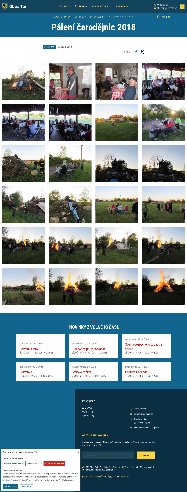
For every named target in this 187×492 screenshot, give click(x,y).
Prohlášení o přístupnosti (111, 467)
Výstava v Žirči (81, 372)
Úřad (80, 6)
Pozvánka (26, 372)
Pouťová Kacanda (136, 372)
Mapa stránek (146, 467)
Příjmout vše (10, 487)
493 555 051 (163, 4)
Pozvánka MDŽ (29, 349)
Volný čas (100, 6)
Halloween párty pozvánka (89, 349)
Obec (63, 6)
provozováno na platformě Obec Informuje (105, 476)
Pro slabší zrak (131, 467)
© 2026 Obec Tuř (90, 467)
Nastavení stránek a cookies (97, 470)
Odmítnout (26, 487)
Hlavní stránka (61, 17)
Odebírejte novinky (95, 435)
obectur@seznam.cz (167, 8)
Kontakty (122, 6)
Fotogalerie (97, 17)
